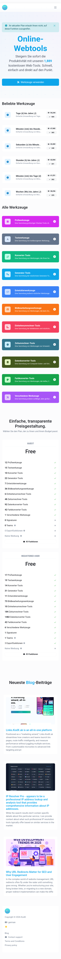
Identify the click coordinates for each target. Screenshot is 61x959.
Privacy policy (11, 945)
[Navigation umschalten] (55, 7)
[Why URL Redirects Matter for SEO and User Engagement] (30, 868)
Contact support (14, 937)
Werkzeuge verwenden (30, 82)
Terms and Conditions (14, 941)
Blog (7, 933)
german (10, 922)
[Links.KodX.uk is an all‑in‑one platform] (30, 727)
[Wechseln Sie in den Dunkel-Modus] (6, 927)
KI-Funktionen (30, 542)
